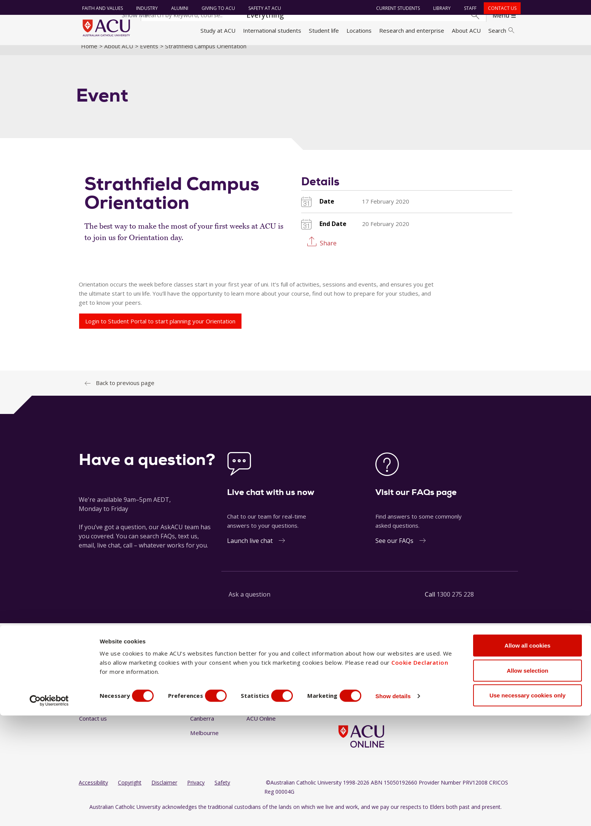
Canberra (202, 727)
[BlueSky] (402, 684)
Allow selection (527, 781)
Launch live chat (250, 549)
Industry (145, 8)
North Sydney (264, 684)
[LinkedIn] (366, 684)
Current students (396, 8)
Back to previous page (125, 391)
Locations (359, 30)
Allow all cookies (528, 756)
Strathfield (260, 712)
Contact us (500, 8)
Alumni (177, 8)
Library (440, 8)
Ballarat (200, 684)
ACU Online (261, 727)
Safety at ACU (262, 8)
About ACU (466, 30)
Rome (254, 698)
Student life (324, 30)
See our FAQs (394, 549)
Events (149, 54)
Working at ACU (99, 698)
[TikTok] (390, 684)
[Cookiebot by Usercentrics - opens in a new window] (49, 811)
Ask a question (249, 603)
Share (328, 251)
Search (501, 30)
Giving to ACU (216, 8)
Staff (468, 8)
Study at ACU (217, 30)
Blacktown (203, 698)
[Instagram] (354, 684)
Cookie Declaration (419, 773)
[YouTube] (378, 684)
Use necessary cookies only (527, 805)
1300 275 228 (455, 603)
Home (89, 54)
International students (272, 30)
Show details (408, 806)
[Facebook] (341, 684)
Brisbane (201, 712)
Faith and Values (100, 8)
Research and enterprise (411, 30)
